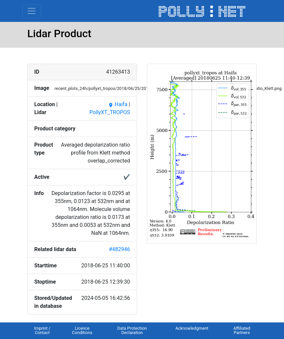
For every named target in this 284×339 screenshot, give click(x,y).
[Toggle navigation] (31, 11)
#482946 (119, 249)
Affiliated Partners (241, 330)
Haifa (117, 104)
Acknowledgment (191, 328)
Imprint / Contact (42, 330)
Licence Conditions (82, 330)
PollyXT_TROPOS (109, 112)
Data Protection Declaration (132, 330)
